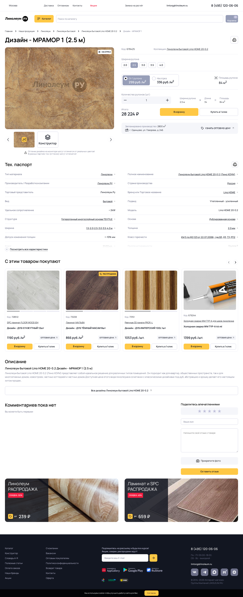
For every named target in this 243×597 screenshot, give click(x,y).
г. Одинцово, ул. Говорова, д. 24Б (146, 130)
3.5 (152, 65)
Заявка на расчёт (134, 5)
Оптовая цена (48, 337)
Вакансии (51, 553)
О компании (52, 548)
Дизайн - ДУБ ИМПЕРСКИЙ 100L (151, 325)
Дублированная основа (222, 219)
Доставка (49, 5)
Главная (9, 31)
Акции (93, 5)
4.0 (161, 65)
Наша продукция (27, 31)
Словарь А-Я (11, 558)
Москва (13, 5)
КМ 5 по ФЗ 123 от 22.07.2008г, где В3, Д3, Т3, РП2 (208, 237)
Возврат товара (54, 568)
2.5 (134, 65)
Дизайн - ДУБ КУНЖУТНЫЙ (33, 325)
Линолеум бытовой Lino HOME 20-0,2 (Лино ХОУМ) (206, 174)
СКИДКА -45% (135, 495)
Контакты (77, 5)
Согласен (151, 593)
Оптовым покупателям (57, 558)
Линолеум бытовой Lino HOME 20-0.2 (99, 31)
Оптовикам (63, 5)
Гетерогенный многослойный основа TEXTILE (87, 219)
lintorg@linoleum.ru (177, 5)
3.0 (143, 65)
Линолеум (46, 31)
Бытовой (108, 201)
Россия (231, 183)
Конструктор (11, 553)
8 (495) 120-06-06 (224, 5)
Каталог (46, 18)
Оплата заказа (12, 568)
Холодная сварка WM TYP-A (210, 323)
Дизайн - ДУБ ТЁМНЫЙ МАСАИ (92, 325)
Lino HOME (229, 192)
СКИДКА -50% (15, 495)
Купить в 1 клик (219, 112)
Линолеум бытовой (66, 31)
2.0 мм (231, 228)
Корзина (232, 19)
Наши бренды (12, 573)
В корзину (179, 112)
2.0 (125, 65)
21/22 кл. (108, 246)
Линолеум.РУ (105, 183)
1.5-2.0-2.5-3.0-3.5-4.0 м (99, 228)
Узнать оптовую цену (218, 128)
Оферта (50, 578)
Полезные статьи (14, 563)
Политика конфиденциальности (62, 563)
